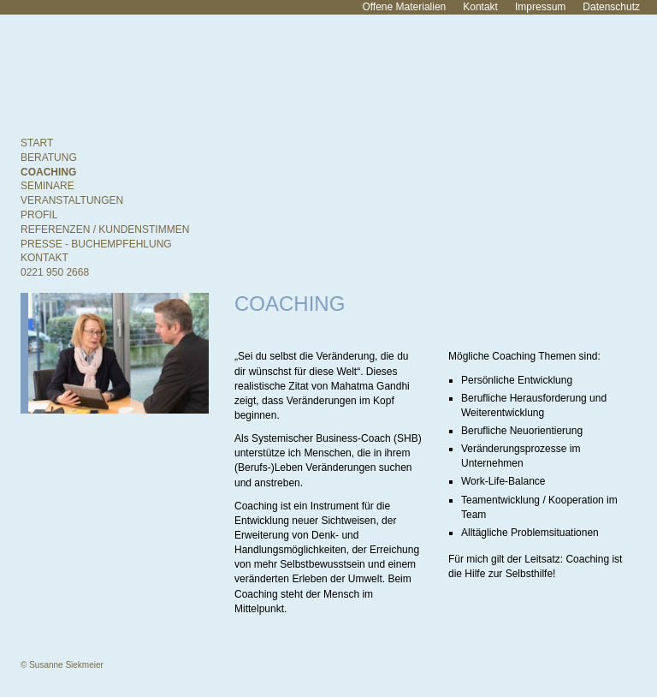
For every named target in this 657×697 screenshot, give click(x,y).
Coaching (48, 172)
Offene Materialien (404, 7)
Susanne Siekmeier (170, 71)
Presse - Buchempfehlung (96, 244)
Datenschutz (611, 7)
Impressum (540, 7)
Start (37, 143)
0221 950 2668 (55, 272)
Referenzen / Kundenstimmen (105, 229)
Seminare (47, 186)
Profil (39, 215)
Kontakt (480, 7)
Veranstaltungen (72, 200)
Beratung (49, 158)
